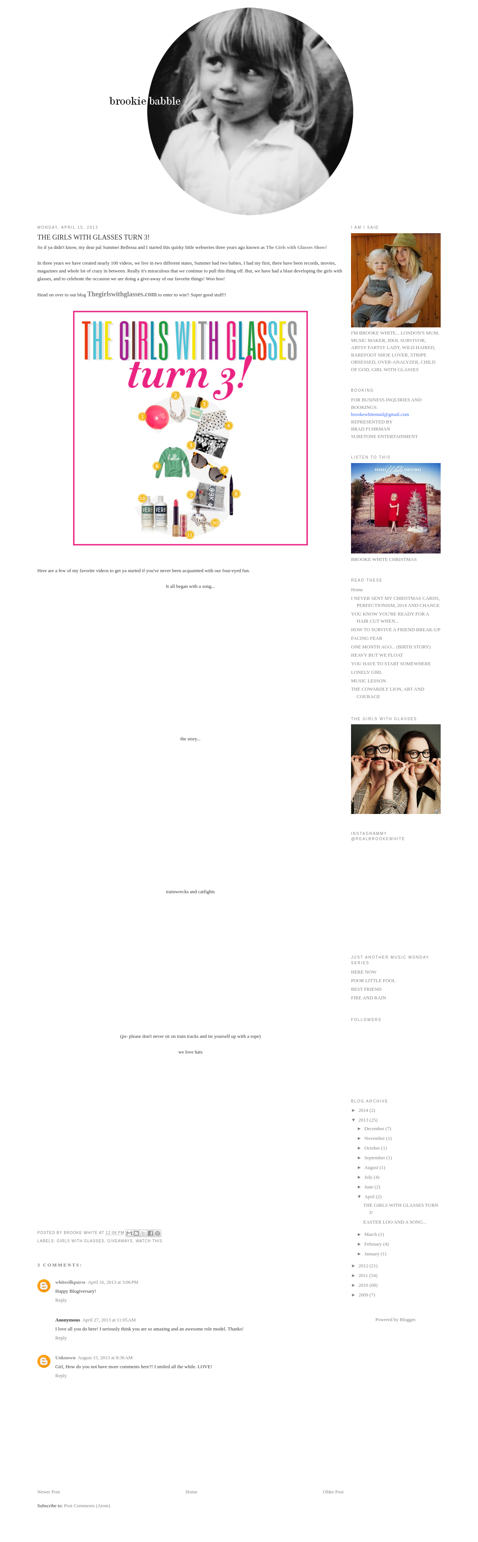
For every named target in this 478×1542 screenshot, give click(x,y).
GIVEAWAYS (120, 1241)
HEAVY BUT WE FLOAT (377, 655)
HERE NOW (363, 972)
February (373, 1244)
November (375, 1138)
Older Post (333, 1492)
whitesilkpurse (70, 1282)
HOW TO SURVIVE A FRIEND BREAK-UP (395, 629)
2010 (363, 1285)
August (372, 1167)
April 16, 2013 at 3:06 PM (113, 1282)
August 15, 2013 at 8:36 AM (105, 1357)
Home (192, 1492)
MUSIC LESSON (368, 681)
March (371, 1234)
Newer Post (48, 1492)
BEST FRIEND (366, 989)
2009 (363, 1295)
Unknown (65, 1357)
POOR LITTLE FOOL (373, 980)
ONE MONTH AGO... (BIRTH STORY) (391, 647)
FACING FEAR (366, 638)
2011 (363, 1275)
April (370, 1196)
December (375, 1128)
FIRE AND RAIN (368, 997)
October (372, 1148)
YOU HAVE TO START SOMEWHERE (391, 663)
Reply (61, 1300)
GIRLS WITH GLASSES (80, 1241)
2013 (363, 1120)
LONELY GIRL (366, 672)
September (375, 1157)
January (372, 1253)
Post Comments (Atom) (87, 1505)
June (369, 1187)
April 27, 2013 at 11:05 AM (109, 1320)
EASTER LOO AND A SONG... (394, 1222)
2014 (363, 1110)
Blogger (407, 1319)
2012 (363, 1265)
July (369, 1177)
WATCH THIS (149, 1241)
